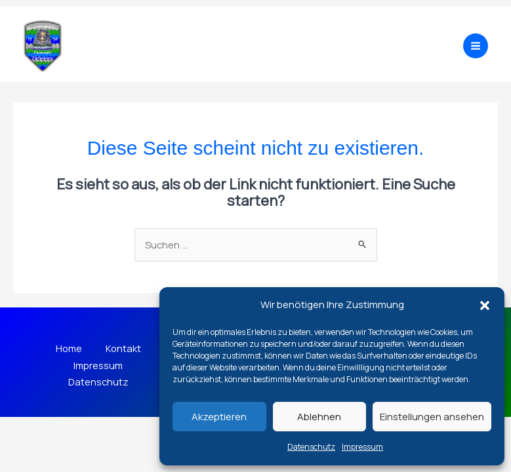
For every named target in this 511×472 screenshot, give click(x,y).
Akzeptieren (219, 416)
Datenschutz (311, 446)
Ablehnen (319, 416)
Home (67, 348)
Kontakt (124, 348)
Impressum (362, 446)
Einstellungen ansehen (432, 416)
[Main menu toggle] (475, 45)
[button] (484, 305)
